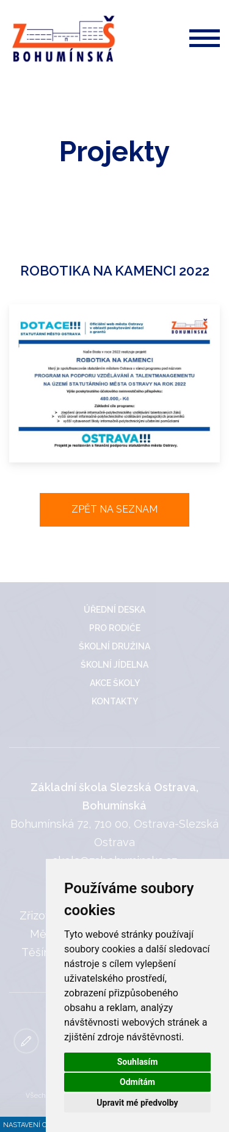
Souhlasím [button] (137, 1062)
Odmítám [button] (137, 1082)
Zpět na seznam (114, 509)
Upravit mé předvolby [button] (137, 1103)
